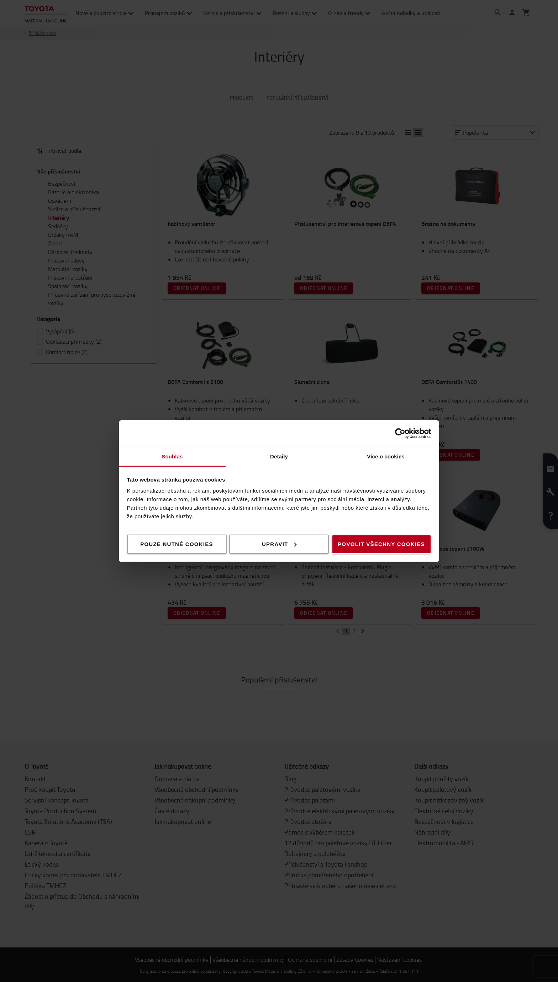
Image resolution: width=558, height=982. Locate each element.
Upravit (279, 544)
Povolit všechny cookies (381, 544)
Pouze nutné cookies (176, 544)
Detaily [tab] (279, 456)
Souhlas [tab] (172, 456)
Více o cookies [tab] (386, 456)
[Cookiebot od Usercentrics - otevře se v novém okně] (400, 433)
